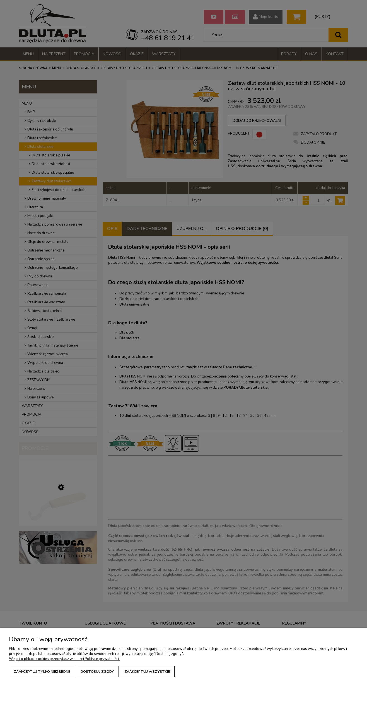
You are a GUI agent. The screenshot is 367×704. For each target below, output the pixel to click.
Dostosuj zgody (97, 671)
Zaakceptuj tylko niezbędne (42, 671)
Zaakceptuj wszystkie (147, 671)
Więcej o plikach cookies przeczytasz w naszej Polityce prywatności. (64, 658)
